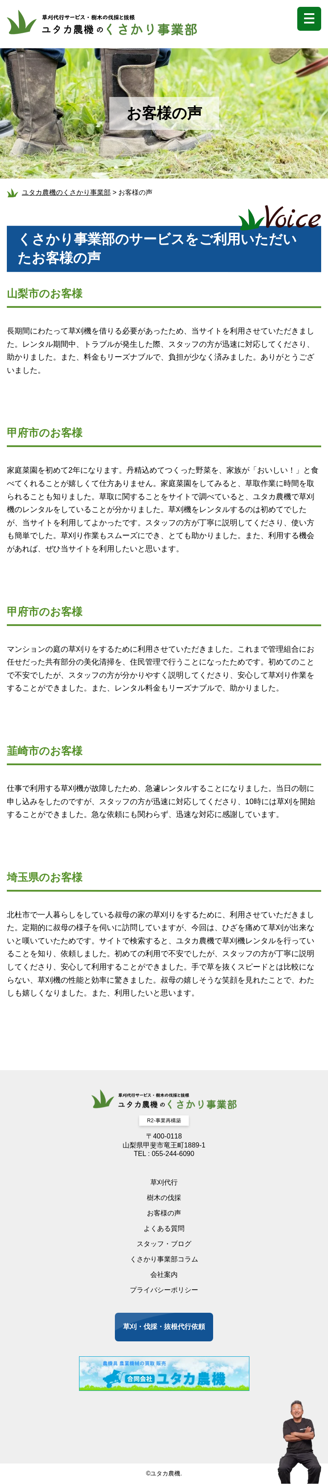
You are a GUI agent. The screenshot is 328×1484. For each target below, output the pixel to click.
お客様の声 (164, 1213)
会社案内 (164, 1274)
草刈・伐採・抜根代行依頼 (164, 1326)
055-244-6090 (173, 1153)
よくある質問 (164, 1228)
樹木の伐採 (164, 1197)
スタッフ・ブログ (164, 1243)
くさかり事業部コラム (164, 1259)
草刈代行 (164, 1182)
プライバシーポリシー (164, 1290)
